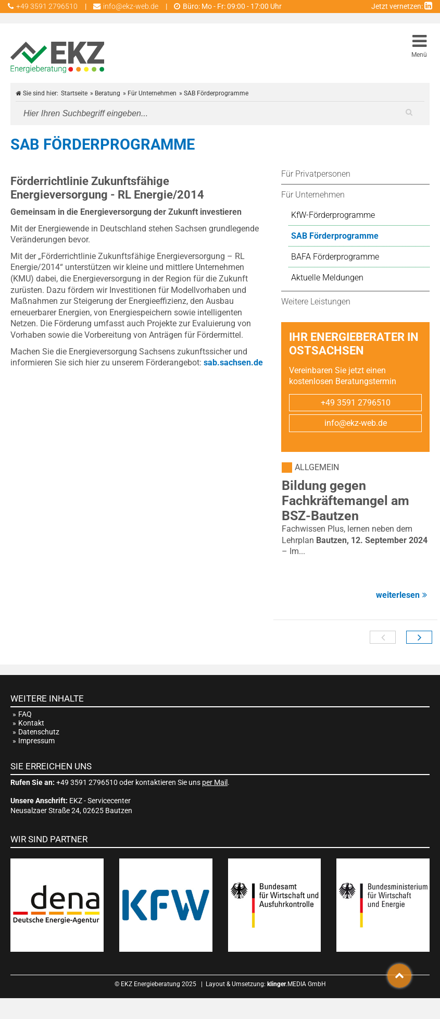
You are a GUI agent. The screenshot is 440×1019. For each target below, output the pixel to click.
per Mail (215, 782)
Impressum (36, 740)
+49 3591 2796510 (356, 403)
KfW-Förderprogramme (333, 215)
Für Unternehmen (313, 195)
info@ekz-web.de (355, 423)
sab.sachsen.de (233, 362)
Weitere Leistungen (315, 301)
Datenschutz (38, 732)
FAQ (25, 714)
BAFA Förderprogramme (335, 257)
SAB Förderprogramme (335, 236)
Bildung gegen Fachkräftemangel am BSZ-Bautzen (345, 500)
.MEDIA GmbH (296, 984)
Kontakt (31, 723)
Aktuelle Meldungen (327, 278)
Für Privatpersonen (315, 174)
